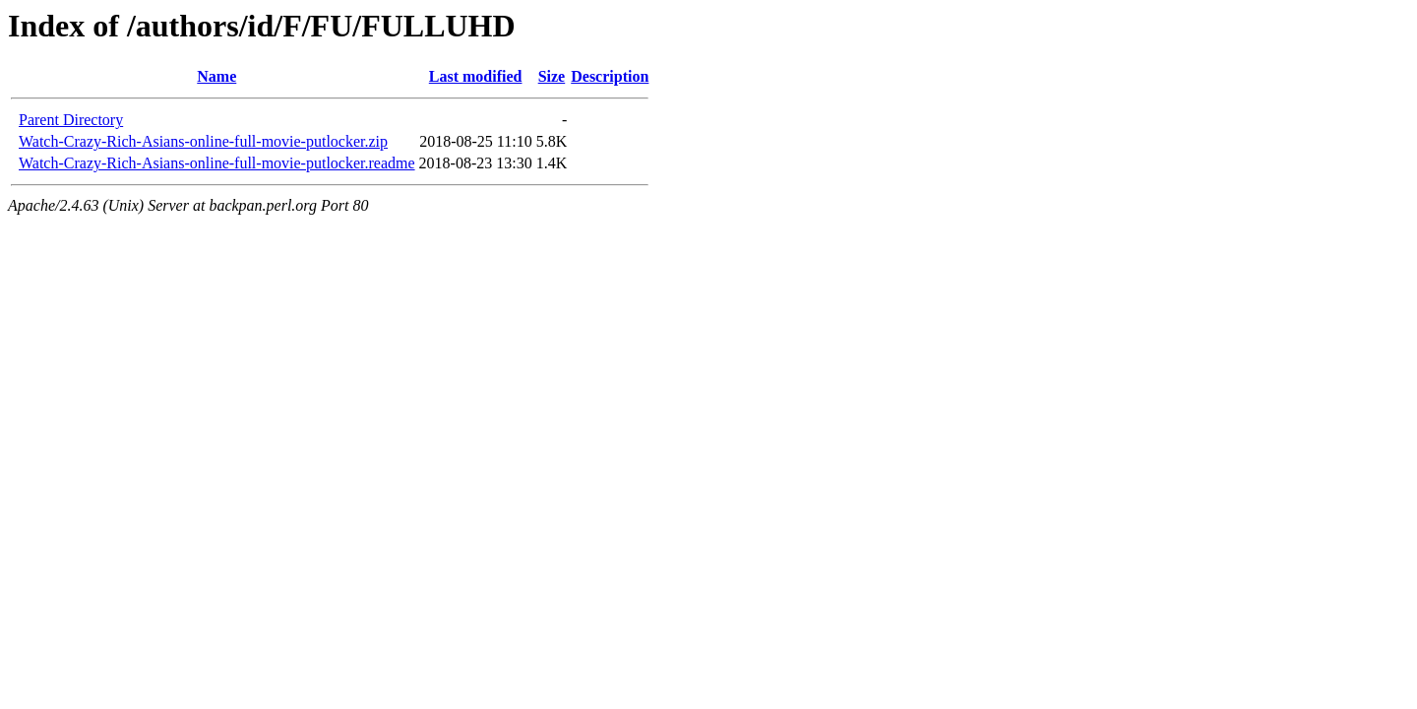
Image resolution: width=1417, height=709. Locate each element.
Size (552, 76)
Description (609, 76)
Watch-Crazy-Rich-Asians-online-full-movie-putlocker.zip (203, 141)
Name (216, 76)
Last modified (476, 76)
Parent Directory (71, 119)
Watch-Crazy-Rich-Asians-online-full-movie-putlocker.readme (217, 163)
